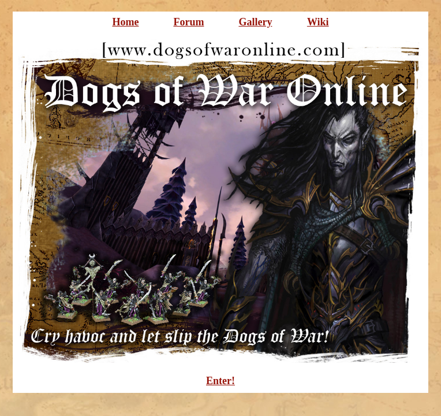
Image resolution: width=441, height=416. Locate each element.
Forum (188, 22)
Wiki (318, 22)
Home (125, 22)
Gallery (255, 22)
